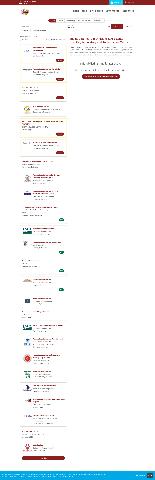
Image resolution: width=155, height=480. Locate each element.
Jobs (84, 11)
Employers (130, 2)
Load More (43, 458)
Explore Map (70, 20)
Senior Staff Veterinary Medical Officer (48, 325)
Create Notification (58, 39)
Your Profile (113, 11)
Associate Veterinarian (31, 88)
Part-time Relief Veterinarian (44, 385)
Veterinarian (38, 445)
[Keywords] (43, 26)
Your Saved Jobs (99, 20)
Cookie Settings (139, 475)
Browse (60, 20)
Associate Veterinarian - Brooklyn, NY (47, 242)
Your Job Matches (84, 20)
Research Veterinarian (30, 261)
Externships (96, 11)
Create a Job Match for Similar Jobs (101, 76)
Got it (150, 475)
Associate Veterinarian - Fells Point (46, 69)
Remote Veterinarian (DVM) (43, 415)
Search (52, 20)
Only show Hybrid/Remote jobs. (35, 30)
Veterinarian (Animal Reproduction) (36, 312)
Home (76, 11)
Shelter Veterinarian (41, 106)
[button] (128, 26)
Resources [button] (128, 11)
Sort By (24, 39)
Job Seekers (116, 2)
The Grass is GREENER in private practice (37, 161)
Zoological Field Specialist (43, 228)
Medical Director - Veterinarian (45, 143)
